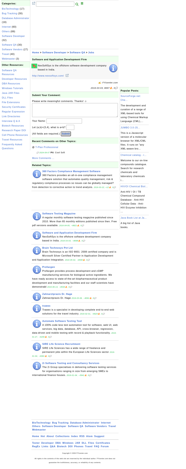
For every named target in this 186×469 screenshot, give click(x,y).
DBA (58, 446)
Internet (6, 27)
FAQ (96, 449)
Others (6, 31)
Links (45, 449)
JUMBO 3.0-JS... (130, 127)
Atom (89, 439)
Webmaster (8, 59)
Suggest (99, 439)
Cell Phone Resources (15, 135)
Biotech (62, 449)
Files (91, 446)
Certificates (103, 446)
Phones (79, 449)
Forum (105, 449)
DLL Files (7, 97)
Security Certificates (14, 107)
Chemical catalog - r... (133, 155)
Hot (43, 439)
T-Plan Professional (46, 150)
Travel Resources (12, 139)
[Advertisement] (15, 194)
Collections (63, 439)
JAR (77, 446)
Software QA (9, 45)
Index (74, 439)
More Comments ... (43, 161)
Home (35, 52)
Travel (5, 54)
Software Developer (13, 36)
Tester (36, 446)
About (50, 439)
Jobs (91, 52)
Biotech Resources (13, 125)
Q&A (53, 449)
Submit (66, 136)
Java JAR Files (10, 93)
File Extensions (11, 102)
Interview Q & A (11, 121)
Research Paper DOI (14, 130)
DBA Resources (11, 83)
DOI (70, 449)
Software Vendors (12, 49)
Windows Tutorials (12, 88)
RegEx (36, 449)
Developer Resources (14, 79)
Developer (47, 446)
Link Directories (11, 116)
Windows (68, 446)
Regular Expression (13, 111)
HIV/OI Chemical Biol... (134, 186)
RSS (82, 439)
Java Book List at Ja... (134, 218)
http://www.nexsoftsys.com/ (50, 76)
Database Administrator (15, 18)
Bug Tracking (9, 13)
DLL (84, 446)
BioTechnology (10, 9)
